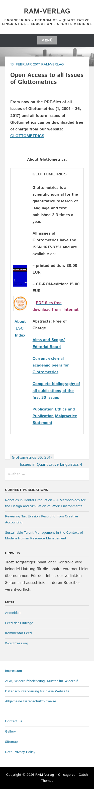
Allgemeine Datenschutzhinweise (30, 701)
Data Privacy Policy (20, 752)
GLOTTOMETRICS (27, 136)
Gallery (10, 731)
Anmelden (13, 612)
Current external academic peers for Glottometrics (51, 365)
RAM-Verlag (47, 11)
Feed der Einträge (19, 623)
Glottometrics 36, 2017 (32, 457)
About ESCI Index (20, 328)
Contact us (13, 721)
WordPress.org (16, 643)
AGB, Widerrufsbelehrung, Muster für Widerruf (41, 681)
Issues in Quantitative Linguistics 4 (51, 464)
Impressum (13, 670)
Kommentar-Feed (18, 633)
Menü (47, 40)
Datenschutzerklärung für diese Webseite (37, 691)
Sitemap (11, 741)
